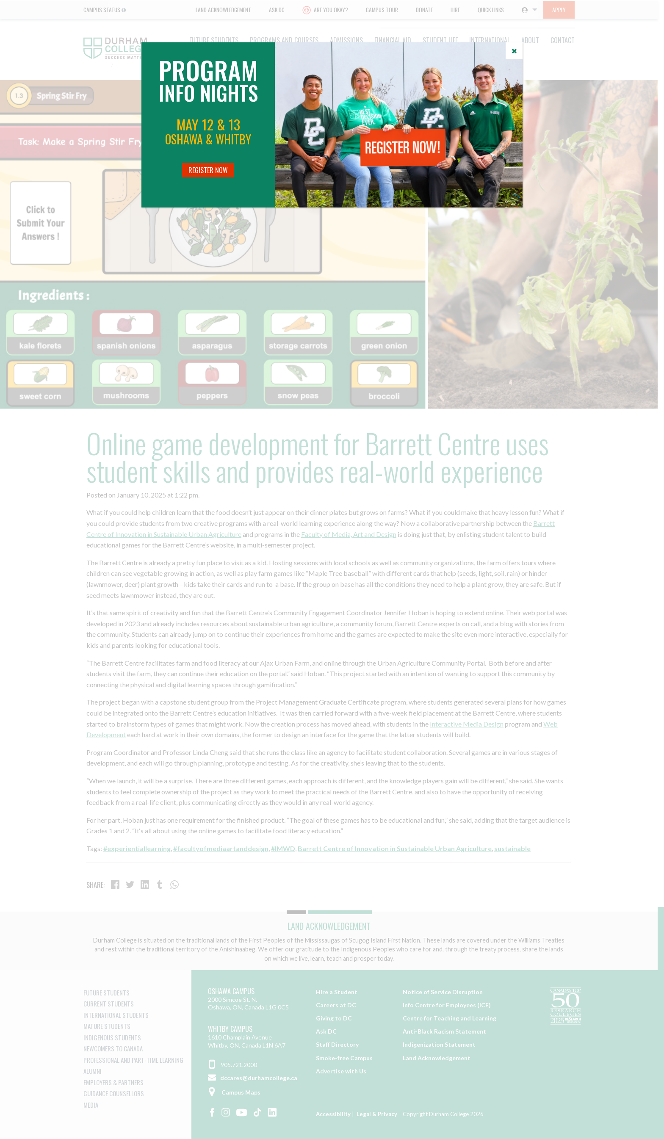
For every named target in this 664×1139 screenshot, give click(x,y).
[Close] (514, 50)
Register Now (208, 170)
